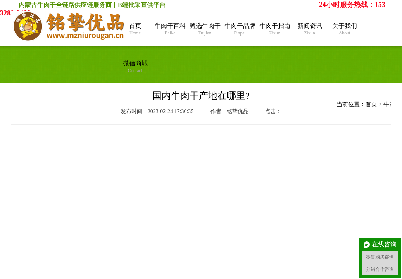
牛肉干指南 (274, 29)
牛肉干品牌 (240, 29)
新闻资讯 (309, 29)
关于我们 (344, 29)
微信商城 (135, 67)
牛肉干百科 (170, 29)
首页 (135, 29)
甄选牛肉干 (205, 29)
